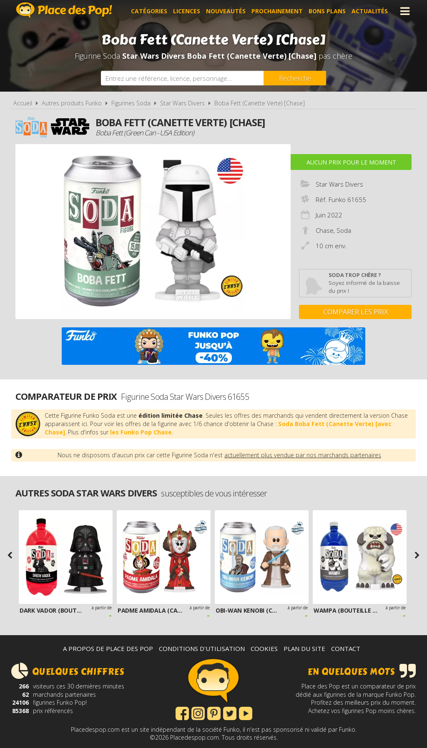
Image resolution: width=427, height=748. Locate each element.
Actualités (370, 11)
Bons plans (327, 11)
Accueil (22, 103)
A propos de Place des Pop (108, 648)
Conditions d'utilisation (202, 648)
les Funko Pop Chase (141, 432)
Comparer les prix (355, 312)
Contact (345, 648)
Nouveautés (226, 11)
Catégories (149, 11)
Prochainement (277, 11)
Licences (186, 11)
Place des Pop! (64, 10)
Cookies (264, 648)
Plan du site (304, 648)
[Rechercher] (295, 78)
